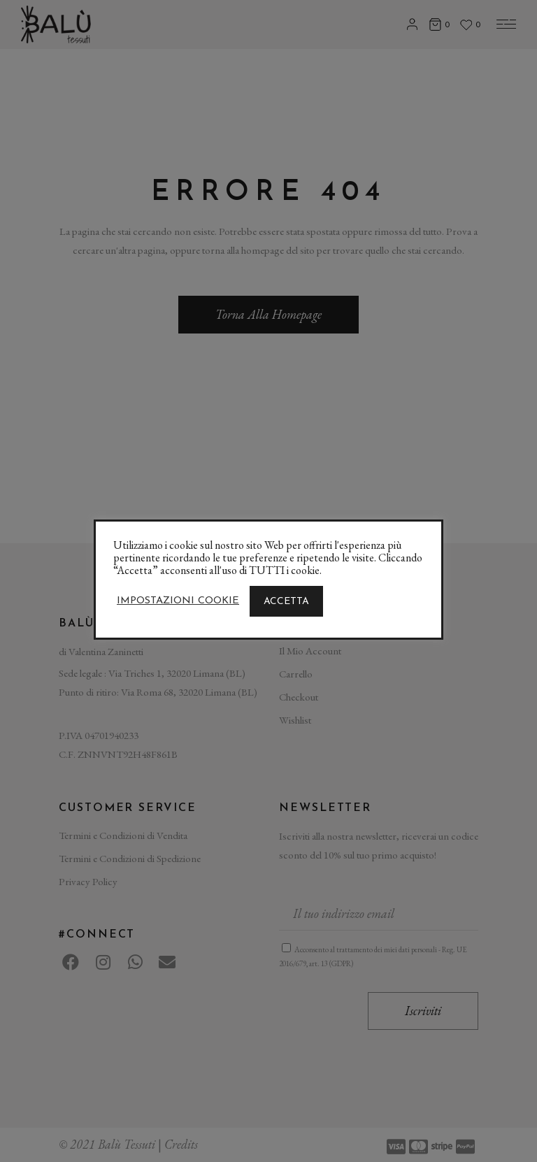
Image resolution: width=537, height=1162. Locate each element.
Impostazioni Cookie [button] (178, 601)
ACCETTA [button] (286, 601)
